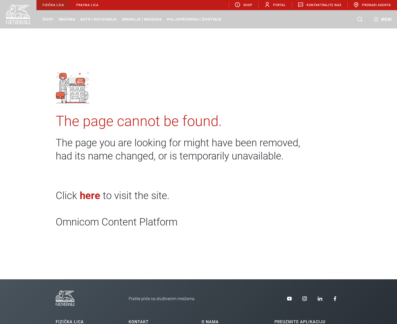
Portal (275, 5)
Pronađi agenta (372, 5)
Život (48, 19)
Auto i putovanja (98, 19)
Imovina (67, 19)
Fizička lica (53, 5)
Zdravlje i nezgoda (142, 19)
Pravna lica (87, 5)
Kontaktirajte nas (319, 5)
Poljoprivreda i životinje (194, 19)
